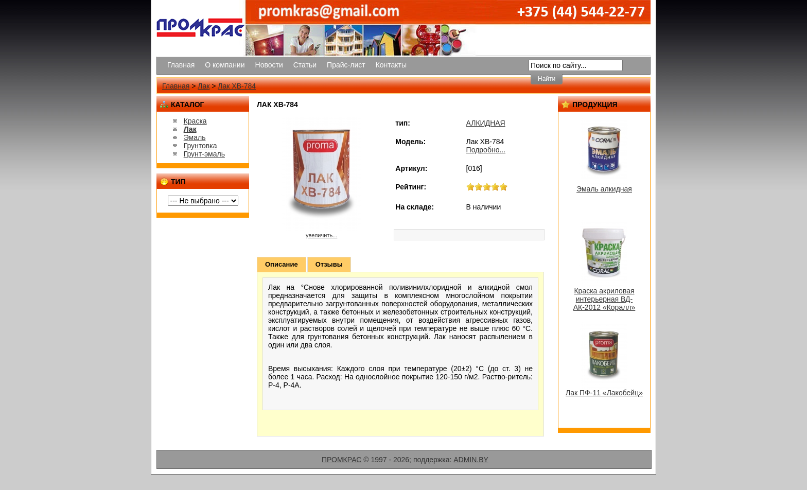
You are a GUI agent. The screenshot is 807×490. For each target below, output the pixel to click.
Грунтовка (200, 146)
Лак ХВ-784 (237, 86)
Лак (203, 86)
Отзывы (329, 264)
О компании (224, 65)
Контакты (391, 65)
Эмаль (195, 137)
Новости (269, 65)
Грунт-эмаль (204, 154)
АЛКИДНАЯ (485, 123)
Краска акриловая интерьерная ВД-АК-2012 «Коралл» (604, 299)
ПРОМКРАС (341, 460)
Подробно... (486, 150)
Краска (195, 121)
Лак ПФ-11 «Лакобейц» (604, 393)
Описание (281, 264)
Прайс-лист (346, 65)
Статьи (305, 65)
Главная (181, 65)
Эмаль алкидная (604, 189)
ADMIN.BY (470, 460)
